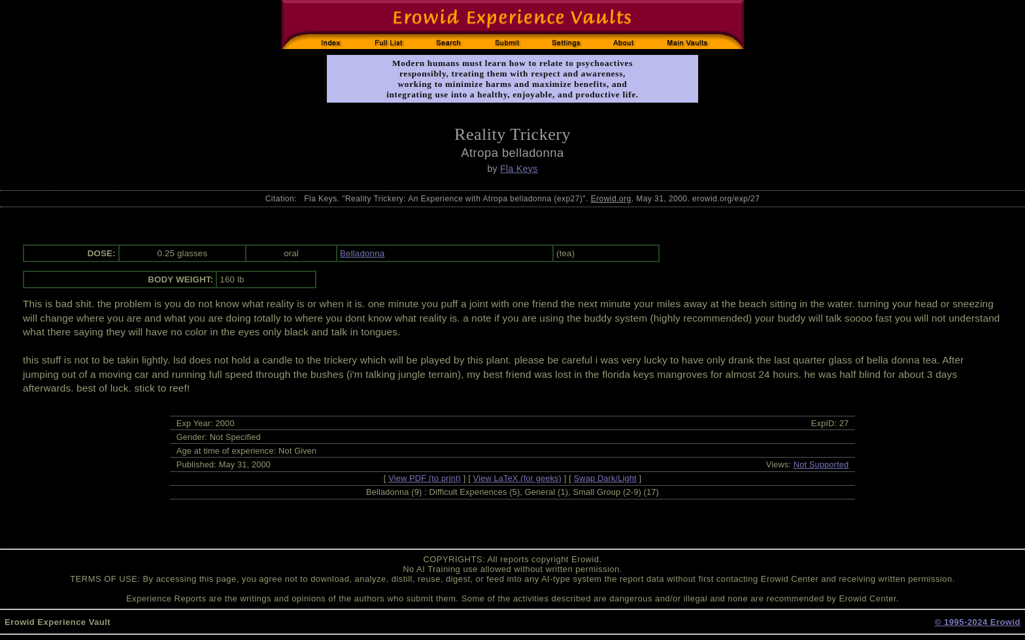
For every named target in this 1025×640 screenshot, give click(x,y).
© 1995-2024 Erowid (977, 622)
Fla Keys (518, 168)
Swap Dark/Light (605, 478)
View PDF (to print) (424, 478)
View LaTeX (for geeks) (517, 478)
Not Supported (821, 464)
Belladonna (362, 253)
